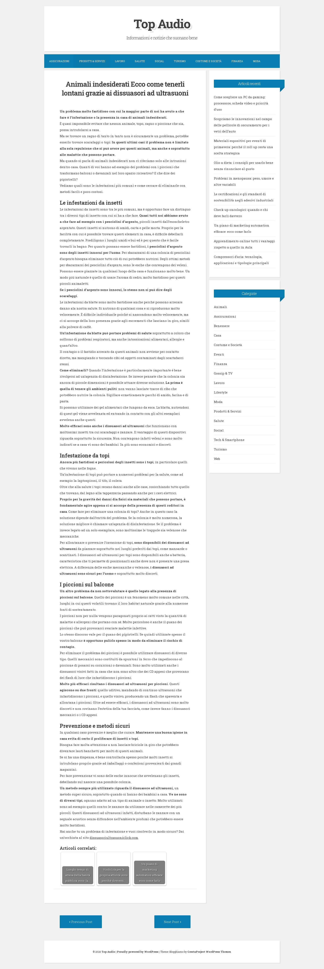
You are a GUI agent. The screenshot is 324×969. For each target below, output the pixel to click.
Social (159, 61)
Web (217, 459)
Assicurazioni (59, 61)
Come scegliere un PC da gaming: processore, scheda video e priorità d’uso (241, 103)
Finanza (237, 61)
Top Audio (162, 23)
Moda (256, 61)
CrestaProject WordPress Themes (209, 951)
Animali (220, 307)
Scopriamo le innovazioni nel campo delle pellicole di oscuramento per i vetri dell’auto (243, 125)
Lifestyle (221, 392)
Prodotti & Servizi (92, 61)
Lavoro (120, 61)
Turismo (180, 61)
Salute (140, 61)
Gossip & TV (223, 373)
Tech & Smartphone (229, 440)
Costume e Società (208, 61)
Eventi (219, 354)
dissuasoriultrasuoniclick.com (114, 837)
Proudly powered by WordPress (137, 951)
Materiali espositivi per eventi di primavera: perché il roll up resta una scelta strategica (243, 147)
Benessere (222, 326)
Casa (217, 335)
